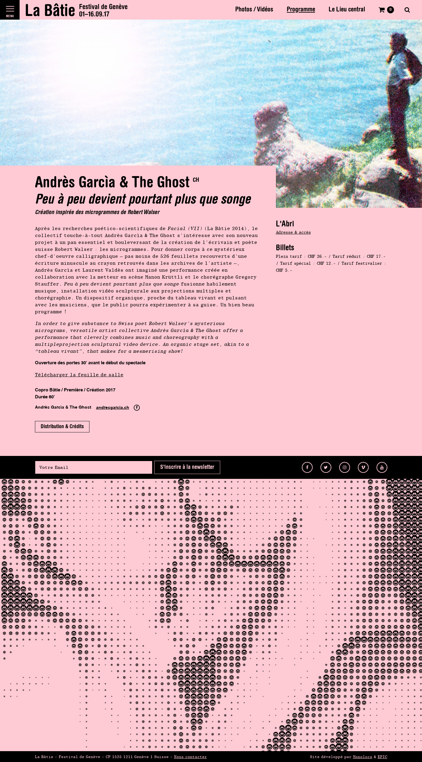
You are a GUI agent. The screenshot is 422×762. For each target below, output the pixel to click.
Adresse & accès (293, 232)
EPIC (382, 756)
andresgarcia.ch (112, 408)
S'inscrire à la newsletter (187, 467)
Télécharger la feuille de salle (79, 375)
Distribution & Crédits (62, 426)
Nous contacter (190, 756)
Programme (301, 9)
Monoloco (362, 756)
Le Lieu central (347, 9)
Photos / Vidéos (254, 9)
